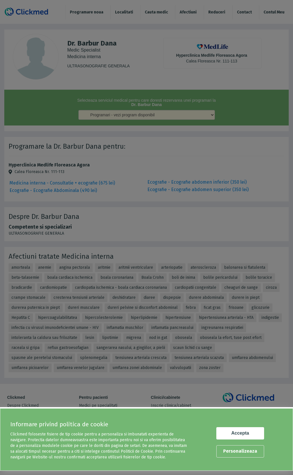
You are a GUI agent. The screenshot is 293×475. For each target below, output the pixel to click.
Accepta (240, 433)
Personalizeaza (240, 451)
